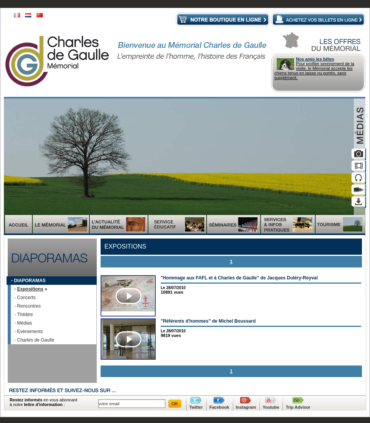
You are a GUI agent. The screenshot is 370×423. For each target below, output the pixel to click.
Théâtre (25, 314)
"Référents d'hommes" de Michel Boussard (208, 321)
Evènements (30, 331)
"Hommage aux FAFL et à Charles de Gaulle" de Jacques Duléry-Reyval (239, 278)
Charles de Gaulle (35, 340)
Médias (24, 323)
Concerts (26, 297)
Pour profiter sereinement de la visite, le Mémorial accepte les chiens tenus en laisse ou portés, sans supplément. (318, 68)
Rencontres (28, 306)
